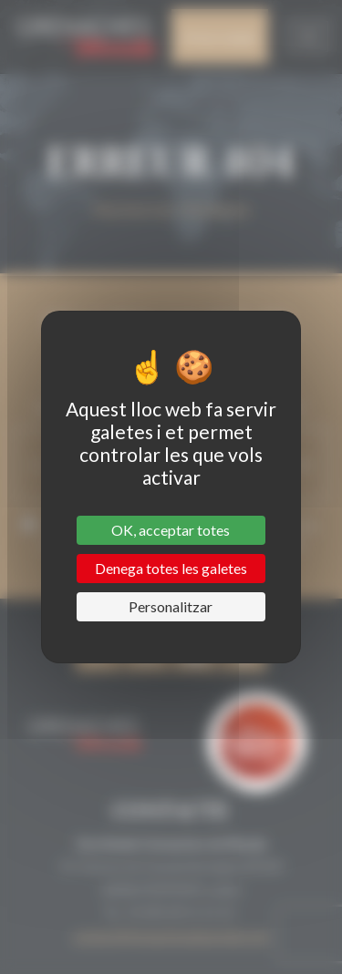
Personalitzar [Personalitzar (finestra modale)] (170, 606)
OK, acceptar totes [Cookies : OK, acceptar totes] (170, 529)
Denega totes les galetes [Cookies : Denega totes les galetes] (171, 568)
